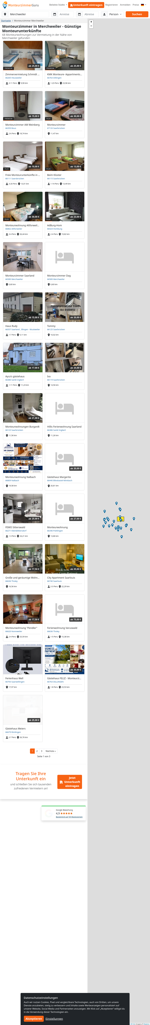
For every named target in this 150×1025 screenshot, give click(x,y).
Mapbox (146, 1024)
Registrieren (111, 4)
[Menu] (143, 4)
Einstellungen (54, 1019)
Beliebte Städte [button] (57, 4)
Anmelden (125, 4)
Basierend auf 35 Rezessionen (69, 817)
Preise (136, 4)
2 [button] (37, 751)
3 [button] (41, 751)
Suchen (137, 14)
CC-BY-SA (131, 1024)
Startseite (6, 20)
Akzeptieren (34, 1019)
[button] (50, 751)
